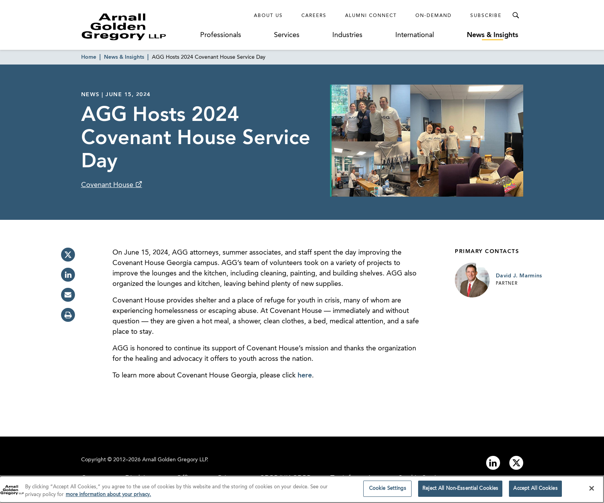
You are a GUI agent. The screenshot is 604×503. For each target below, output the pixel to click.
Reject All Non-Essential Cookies (460, 491)
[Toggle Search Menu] (515, 15)
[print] (68, 315)
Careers (314, 16)
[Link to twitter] (516, 463)
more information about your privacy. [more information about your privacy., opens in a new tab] (108, 497)
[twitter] (68, 255)
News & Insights (492, 35)
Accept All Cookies (535, 491)
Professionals (220, 35)
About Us (268, 16)
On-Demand (433, 16)
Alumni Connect (371, 16)
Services (286, 35)
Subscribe (486, 16)
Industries (347, 35)
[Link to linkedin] (493, 463)
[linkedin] (68, 275)
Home (88, 57)
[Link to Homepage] (138, 27)
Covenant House (108, 185)
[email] (68, 295)
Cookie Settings (387, 491)
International (414, 35)
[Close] (591, 490)
